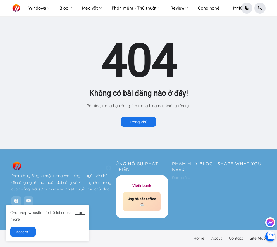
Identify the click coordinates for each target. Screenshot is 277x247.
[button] (246, 8)
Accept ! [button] (23, 231)
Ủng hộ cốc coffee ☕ (142, 201)
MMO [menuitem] (238, 8)
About (216, 238)
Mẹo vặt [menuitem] (90, 8)
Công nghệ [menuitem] (208, 8)
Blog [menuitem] (63, 8)
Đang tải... (181, 177)
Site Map (258, 238)
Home (199, 238)
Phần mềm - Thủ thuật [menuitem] (134, 8)
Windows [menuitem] (37, 8)
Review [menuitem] (177, 8)
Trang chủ (138, 121)
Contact (236, 238)
